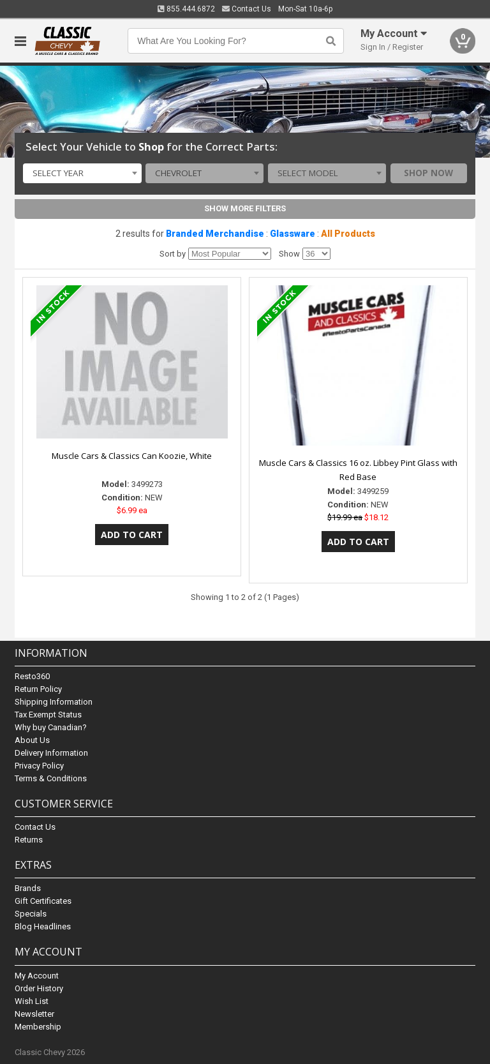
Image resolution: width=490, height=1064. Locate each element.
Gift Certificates (43, 901)
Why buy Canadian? (51, 727)
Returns (29, 839)
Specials (31, 913)
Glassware (292, 234)
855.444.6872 (186, 8)
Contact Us (246, 8)
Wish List (31, 1001)
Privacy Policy (39, 765)
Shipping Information (54, 702)
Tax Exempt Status (48, 714)
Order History (39, 988)
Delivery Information (51, 753)
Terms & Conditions (51, 778)
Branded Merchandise (215, 234)
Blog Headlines (43, 926)
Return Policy (38, 689)
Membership (38, 1026)
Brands (28, 888)
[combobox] (82, 173)
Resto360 (32, 676)
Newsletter (34, 1014)
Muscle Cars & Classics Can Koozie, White (132, 455)
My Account (37, 975)
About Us (32, 740)
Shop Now (428, 173)
